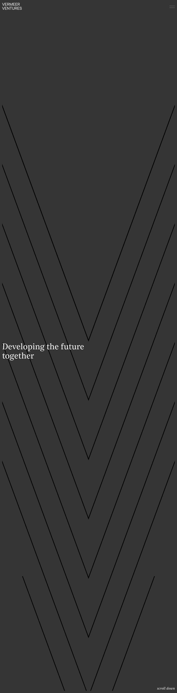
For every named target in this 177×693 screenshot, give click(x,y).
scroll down (166, 688)
